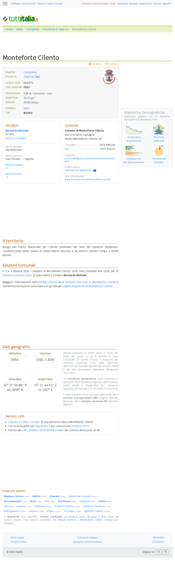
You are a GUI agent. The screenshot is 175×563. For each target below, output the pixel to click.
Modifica (95, 64)
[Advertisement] (60, 462)
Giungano (87, 501)
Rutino (54, 511)
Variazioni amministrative (87, 541)
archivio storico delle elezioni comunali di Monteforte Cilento (76, 282)
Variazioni (122, 3)
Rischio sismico (14, 164)
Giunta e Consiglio (15, 138)
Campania (32, 29)
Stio (50, 501)
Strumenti (158, 537)
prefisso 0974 (80, 426)
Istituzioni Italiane (87, 537)
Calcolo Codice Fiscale (50, 3)
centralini (45, 430)
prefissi (33, 430)
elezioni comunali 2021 (17, 275)
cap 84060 (42, 426)
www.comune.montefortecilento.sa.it (86, 179)
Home (9, 29)
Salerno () (32, 76)
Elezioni (133, 3)
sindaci (59, 430)
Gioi (9, 506)
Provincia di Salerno (56, 29)
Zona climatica (13, 173)
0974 (27, 108)
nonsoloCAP (29, 3)
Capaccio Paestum (97, 506)
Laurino (36, 511)
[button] (158, 552)
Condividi (111, 64)
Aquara (24, 506)
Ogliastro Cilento (97, 511)
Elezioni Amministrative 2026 (99, 3)
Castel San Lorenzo (82, 496)
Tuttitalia (15, 3)
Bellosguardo (15, 511)
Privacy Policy (18, 541)
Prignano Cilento (67, 506)
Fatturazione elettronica (80, 170)
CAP (24, 430)
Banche (167, 3)
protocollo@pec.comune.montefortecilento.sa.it (90, 160)
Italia (19, 29)
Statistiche (145, 3)
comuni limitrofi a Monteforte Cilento (80, 519)
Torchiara (72, 511)
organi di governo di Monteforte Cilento (87, 286)
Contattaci (158, 541)
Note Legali (17, 537)
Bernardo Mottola (16, 130)
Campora (43, 506)
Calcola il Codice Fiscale (24, 422)
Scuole (157, 3)
